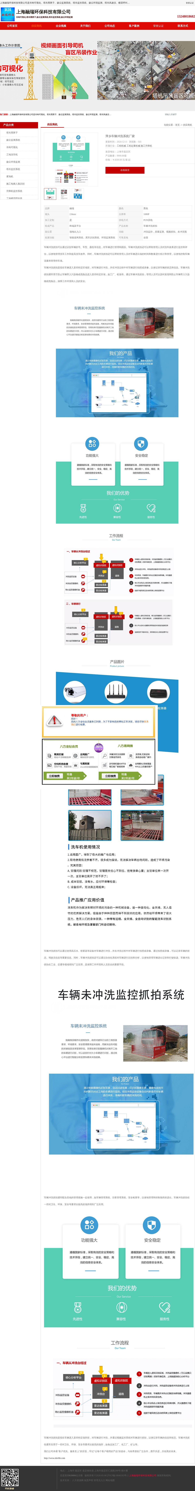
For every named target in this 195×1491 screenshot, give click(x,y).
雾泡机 (9, 176)
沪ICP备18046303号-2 (117, 1475)
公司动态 (109, 25)
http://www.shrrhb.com (54, 1458)
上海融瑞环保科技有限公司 (142, 1475)
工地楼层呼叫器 (14, 198)
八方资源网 (78, 1480)
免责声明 (88, 1480)
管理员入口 (99, 1480)
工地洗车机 (12, 154)
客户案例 (134, 25)
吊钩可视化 (12, 147)
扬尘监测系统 (13, 140)
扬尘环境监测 (13, 162)
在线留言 (125, 170)
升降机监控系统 (14, 191)
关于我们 (85, 25)
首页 (177, 125)
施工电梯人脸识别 (15, 184)
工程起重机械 (133, 146)
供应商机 (36, 25)
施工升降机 (146, 146)
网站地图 (110, 1480)
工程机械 (121, 146)
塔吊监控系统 (13, 169)
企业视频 (61, 25)
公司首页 (12, 25)
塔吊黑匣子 (12, 133)
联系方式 (183, 25)
